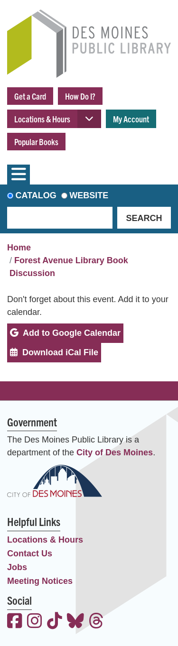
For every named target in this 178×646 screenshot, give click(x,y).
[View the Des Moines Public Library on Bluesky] (75, 622)
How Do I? (80, 96)
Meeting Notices (40, 581)
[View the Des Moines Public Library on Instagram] (34, 622)
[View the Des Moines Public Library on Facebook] (14, 622)
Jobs (17, 567)
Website (88, 195)
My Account (131, 118)
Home (19, 247)
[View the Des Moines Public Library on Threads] (96, 622)
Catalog (36, 195)
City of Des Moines (114, 452)
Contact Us (29, 553)
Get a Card (30, 96)
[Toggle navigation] (18, 175)
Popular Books (36, 141)
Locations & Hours (42, 118)
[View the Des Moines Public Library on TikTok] (54, 622)
